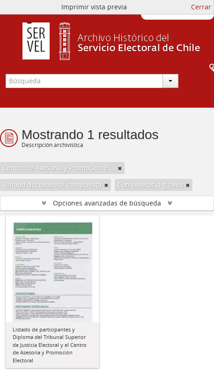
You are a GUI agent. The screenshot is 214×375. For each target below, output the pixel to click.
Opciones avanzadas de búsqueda (107, 203)
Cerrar (201, 6)
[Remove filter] (120, 168)
